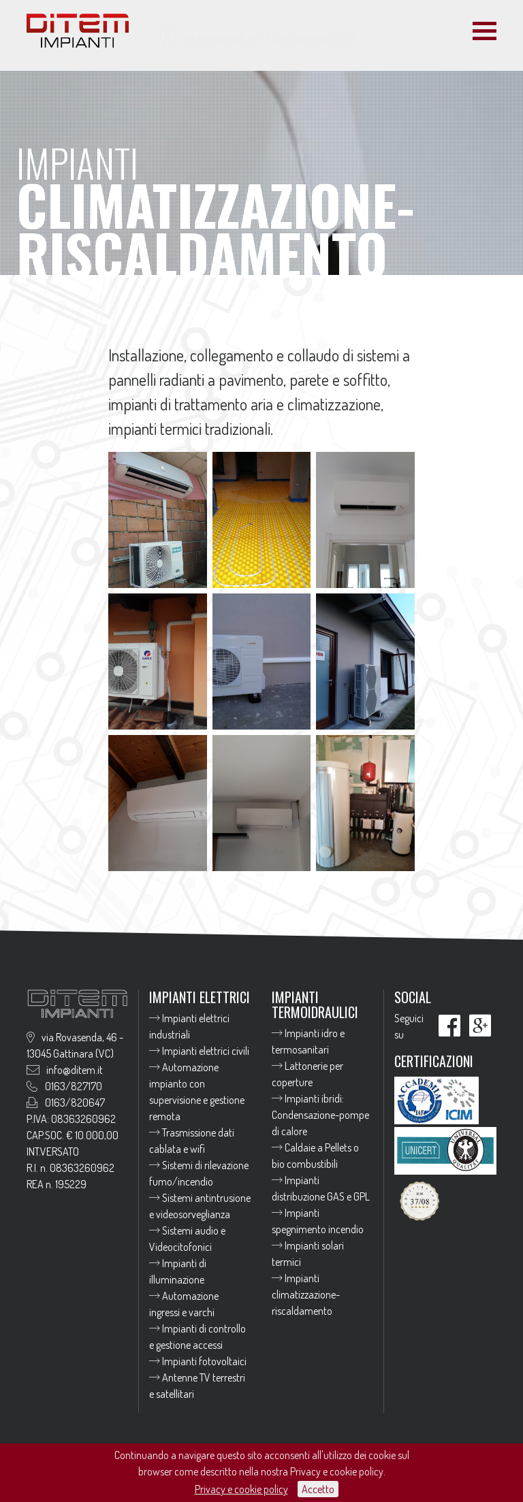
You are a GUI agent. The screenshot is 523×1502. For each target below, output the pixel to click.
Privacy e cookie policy (241, 1489)
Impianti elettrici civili (199, 1051)
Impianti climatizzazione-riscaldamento (306, 1294)
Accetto (318, 1489)
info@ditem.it (324, 49)
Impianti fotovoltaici (198, 1361)
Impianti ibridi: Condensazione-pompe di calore (320, 1115)
